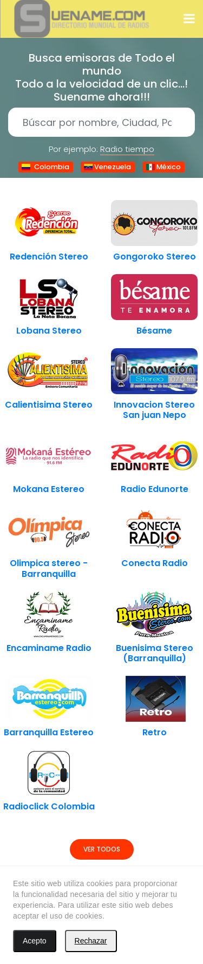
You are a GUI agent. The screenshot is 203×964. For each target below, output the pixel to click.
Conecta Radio (154, 563)
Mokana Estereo (48, 489)
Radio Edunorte (154, 489)
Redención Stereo (49, 256)
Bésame (154, 330)
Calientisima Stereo (49, 404)
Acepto (35, 940)
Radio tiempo (127, 149)
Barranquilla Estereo (49, 732)
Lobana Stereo (49, 330)
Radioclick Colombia (49, 806)
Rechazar (91, 940)
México (163, 166)
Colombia (45, 166)
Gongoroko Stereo (154, 256)
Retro (154, 732)
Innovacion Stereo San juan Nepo (154, 409)
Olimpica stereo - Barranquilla (49, 568)
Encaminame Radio (48, 648)
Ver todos (101, 849)
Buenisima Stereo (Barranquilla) (154, 653)
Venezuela (108, 166)
